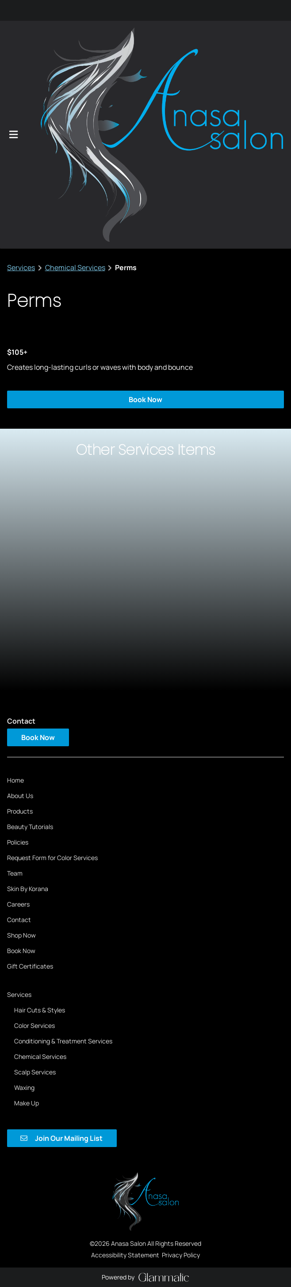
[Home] (15, 592)
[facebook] (10, 11)
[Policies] (17, 654)
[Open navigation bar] (13, 41)
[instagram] (16, 11)
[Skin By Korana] (27, 701)
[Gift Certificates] (30, 778)
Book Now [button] (145, 212)
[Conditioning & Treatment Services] (63, 853)
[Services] (19, 806)
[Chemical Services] (40, 868)
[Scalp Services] (35, 884)
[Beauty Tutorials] (30, 639)
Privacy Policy (181, 1008)
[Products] (20, 623)
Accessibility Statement (125, 1008)
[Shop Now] (21, 747)
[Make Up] (26, 915)
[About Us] (20, 608)
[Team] (15, 685)
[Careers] (18, 716)
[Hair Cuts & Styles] (39, 822)
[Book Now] (21, 763)
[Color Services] (34, 837)
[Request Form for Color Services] (52, 670)
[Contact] (19, 732)
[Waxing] (24, 899)
